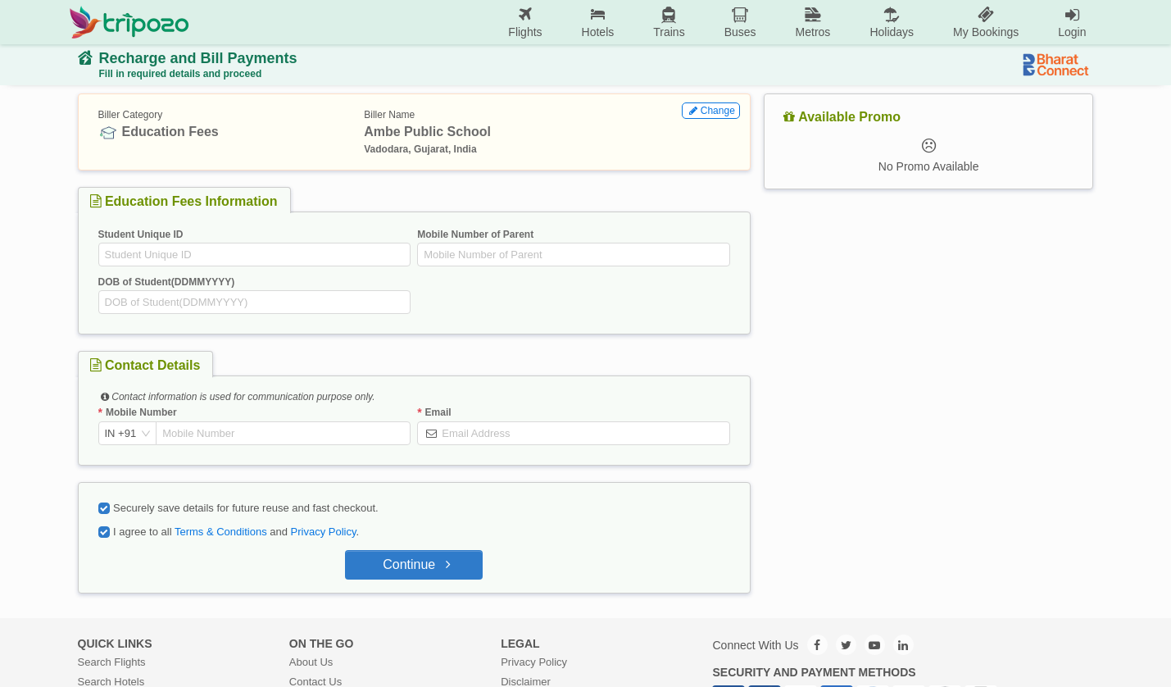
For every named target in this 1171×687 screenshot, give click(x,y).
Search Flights (112, 662)
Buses (740, 22)
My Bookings (986, 22)
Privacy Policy (323, 531)
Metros (813, 22)
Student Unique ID (141, 234)
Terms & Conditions (221, 531)
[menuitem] (524, 22)
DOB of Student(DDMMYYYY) (166, 282)
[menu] (647, 22)
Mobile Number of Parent (475, 234)
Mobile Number (141, 412)
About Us (311, 662)
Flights (525, 22)
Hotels (598, 22)
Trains (668, 22)
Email (438, 412)
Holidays (891, 22)
